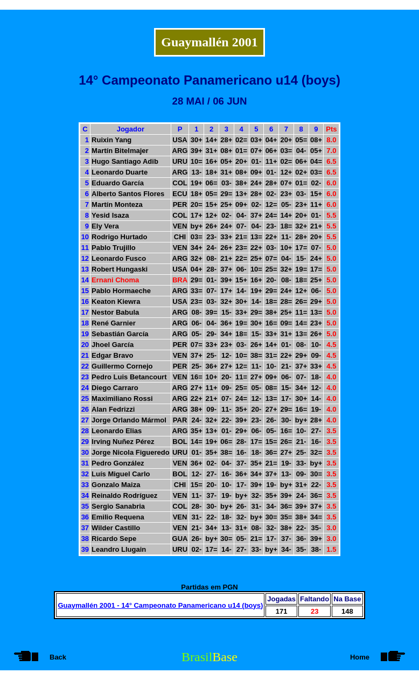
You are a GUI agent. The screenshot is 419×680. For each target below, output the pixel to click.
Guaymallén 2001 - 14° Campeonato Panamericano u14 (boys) (160, 605)
